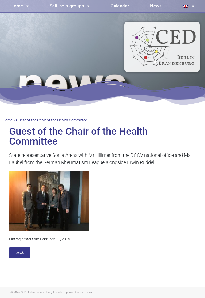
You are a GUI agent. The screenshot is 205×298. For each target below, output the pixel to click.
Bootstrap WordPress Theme (74, 292)
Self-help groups (70, 6)
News (156, 6)
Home (19, 6)
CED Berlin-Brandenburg (36, 292)
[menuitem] (188, 6)
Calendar (120, 6)
